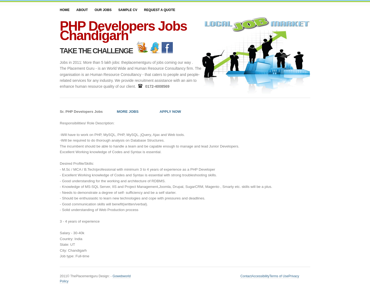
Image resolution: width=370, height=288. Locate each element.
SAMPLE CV (127, 10)
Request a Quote (159, 10)
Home (64, 10)
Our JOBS (103, 10)
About (82, 10)
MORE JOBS (128, 112)
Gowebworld (122, 276)
